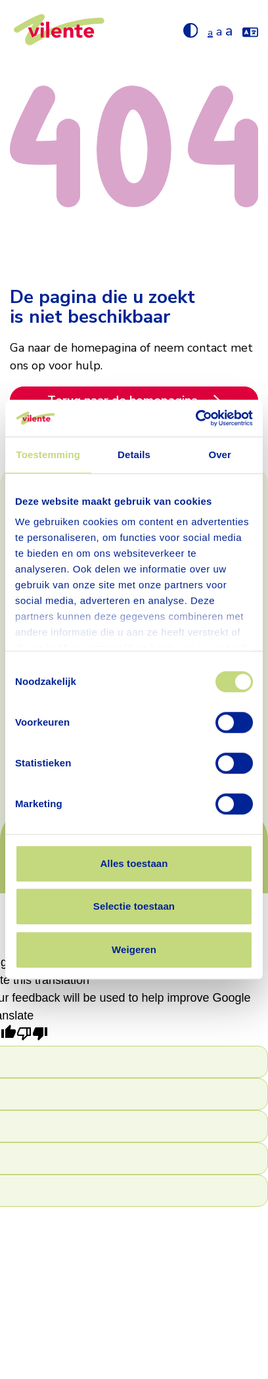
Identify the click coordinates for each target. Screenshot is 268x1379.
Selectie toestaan (134, 906)
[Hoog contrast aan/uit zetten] (190, 29)
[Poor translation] (32, 1035)
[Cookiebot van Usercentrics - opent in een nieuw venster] (195, 418)
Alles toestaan (134, 863)
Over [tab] (219, 454)
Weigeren (134, 949)
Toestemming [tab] (48, 454)
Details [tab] (134, 454)
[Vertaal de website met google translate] (250, 29)
